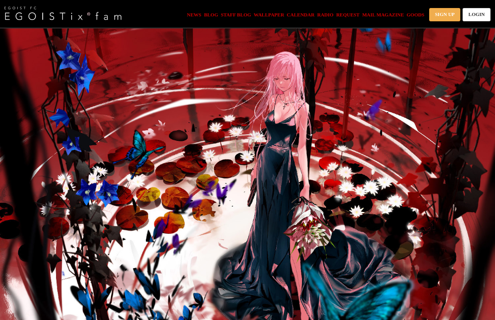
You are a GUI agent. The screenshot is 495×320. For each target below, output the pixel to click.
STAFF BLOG (236, 14)
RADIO (325, 14)
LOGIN (476, 14)
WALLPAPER (269, 14)
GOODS (415, 14)
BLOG (211, 14)
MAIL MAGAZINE (383, 14)
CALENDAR (300, 14)
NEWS (194, 14)
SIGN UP (445, 14)
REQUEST (348, 14)
